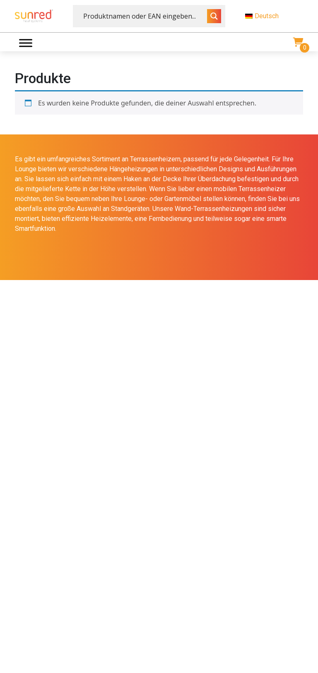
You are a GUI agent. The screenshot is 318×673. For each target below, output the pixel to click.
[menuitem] (274, 16)
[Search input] (144, 16)
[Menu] (25, 43)
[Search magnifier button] (214, 16)
